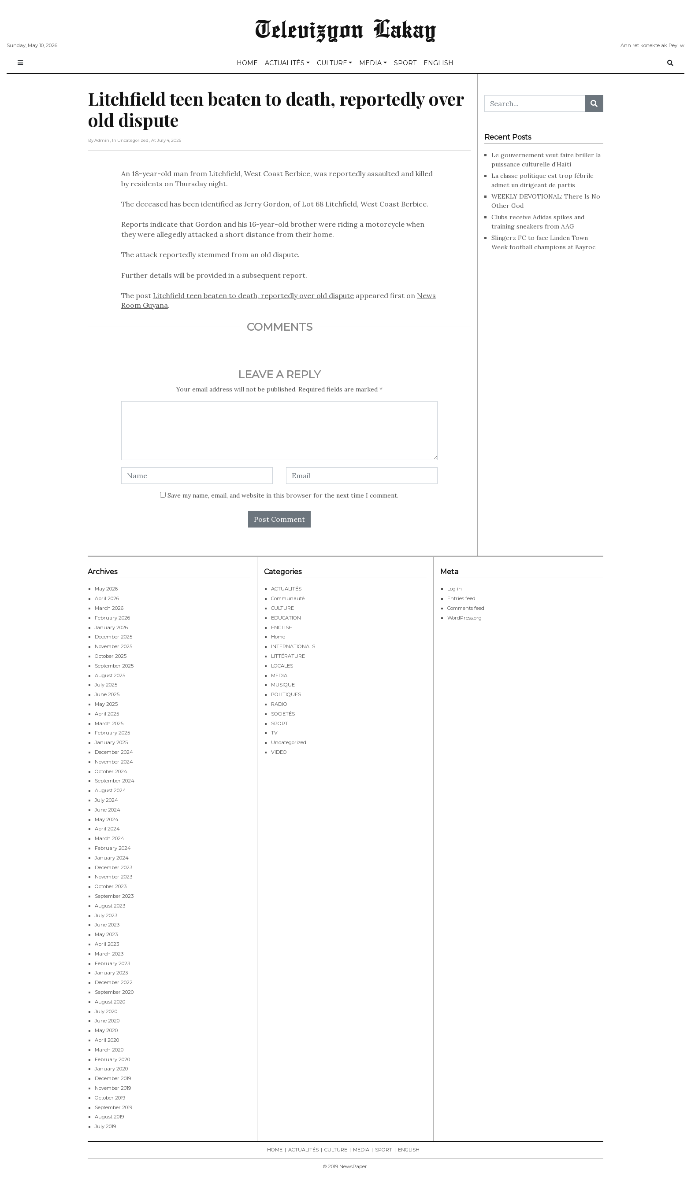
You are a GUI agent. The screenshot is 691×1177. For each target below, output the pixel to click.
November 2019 (113, 1088)
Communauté (288, 598)
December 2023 (113, 867)
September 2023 (114, 896)
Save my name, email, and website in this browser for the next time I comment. (282, 495)
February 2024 (113, 848)
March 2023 (109, 954)
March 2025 (109, 723)
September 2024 (114, 781)
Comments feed (465, 608)
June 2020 (107, 1021)
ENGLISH (438, 63)
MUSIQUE (283, 685)
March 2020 (109, 1050)
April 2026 (107, 598)
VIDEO (279, 752)
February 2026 (112, 618)
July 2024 (106, 800)
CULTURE (332, 63)
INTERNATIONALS (293, 646)
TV (274, 733)
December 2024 (114, 752)
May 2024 (107, 819)
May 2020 (106, 1030)
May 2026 (106, 589)
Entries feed (461, 598)
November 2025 (113, 646)
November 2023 (113, 877)
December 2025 (113, 637)
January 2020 (111, 1069)
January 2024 (112, 858)
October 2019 (110, 1098)
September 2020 (114, 992)
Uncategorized (288, 742)
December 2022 (114, 982)
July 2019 (105, 1126)
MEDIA (370, 63)
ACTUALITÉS (285, 63)
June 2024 (107, 810)
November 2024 (114, 762)
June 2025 (107, 694)
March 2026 (109, 608)
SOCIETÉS (283, 714)
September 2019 (113, 1107)
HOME (247, 63)
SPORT (405, 63)
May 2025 (106, 704)
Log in (454, 589)
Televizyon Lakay (345, 28)
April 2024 (107, 829)
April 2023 (107, 944)
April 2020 (107, 1040)
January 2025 (111, 742)
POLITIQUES (286, 694)
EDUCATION (286, 618)
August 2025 (110, 675)
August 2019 (109, 1117)
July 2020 (106, 1011)
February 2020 (112, 1059)
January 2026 (111, 627)
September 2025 (114, 666)
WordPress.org (464, 618)
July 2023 (106, 915)
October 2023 (110, 886)
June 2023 (107, 925)
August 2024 (110, 790)
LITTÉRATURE (288, 656)
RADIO (279, 704)
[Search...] (534, 103)
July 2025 (106, 685)
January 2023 (111, 973)
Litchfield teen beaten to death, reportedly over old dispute (253, 295)
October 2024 (111, 771)
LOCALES (282, 666)
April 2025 (107, 714)
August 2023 (110, 906)
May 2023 (106, 934)
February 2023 (112, 963)
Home (278, 637)
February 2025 (112, 733)
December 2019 (113, 1078)
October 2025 (110, 656)
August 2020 (110, 1002)
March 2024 (109, 838)
